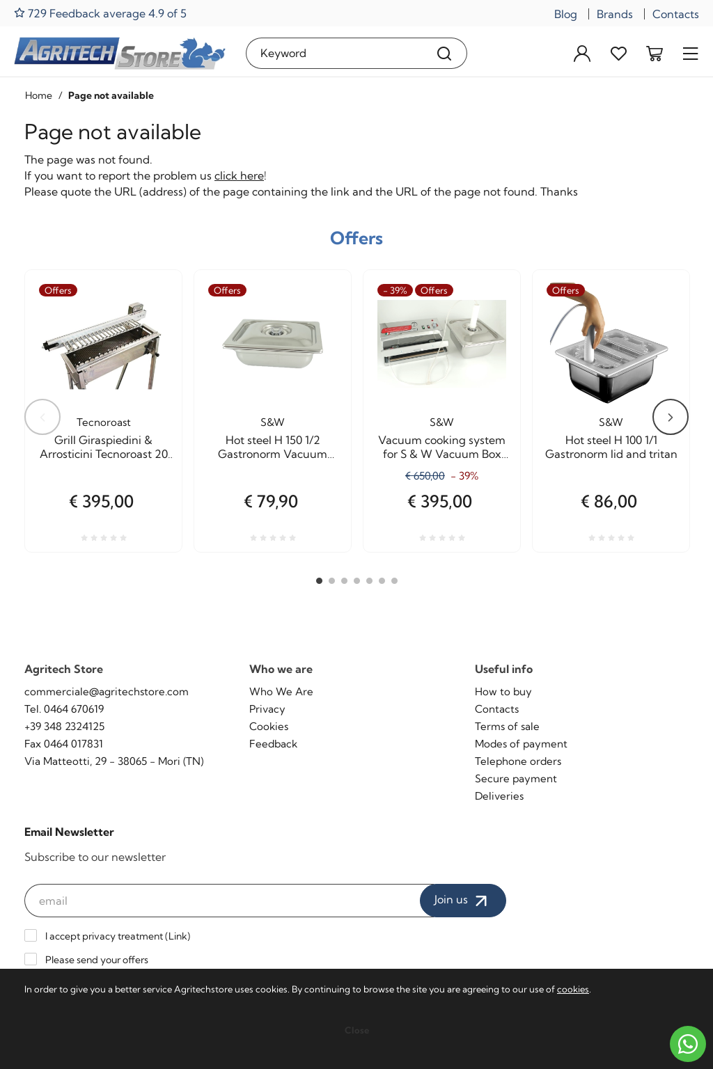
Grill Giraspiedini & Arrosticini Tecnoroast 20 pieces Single (104, 447)
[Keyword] (334, 53)
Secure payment (516, 778)
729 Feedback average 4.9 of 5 (100, 13)
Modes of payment (521, 743)
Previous (42, 417)
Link (178, 936)
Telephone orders (518, 761)
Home (38, 95)
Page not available (111, 95)
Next (670, 417)
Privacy (267, 708)
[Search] (444, 53)
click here (239, 175)
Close (357, 1030)
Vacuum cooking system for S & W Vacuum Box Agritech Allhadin (442, 447)
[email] (229, 900)
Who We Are (281, 691)
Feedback (273, 743)
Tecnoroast (104, 422)
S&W (272, 422)
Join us (463, 900)
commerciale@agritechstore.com (106, 691)
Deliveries (499, 795)
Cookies (268, 726)
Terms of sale (507, 726)
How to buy (503, 691)
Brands (615, 13)
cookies (573, 989)
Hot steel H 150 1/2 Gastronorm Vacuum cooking (272, 447)
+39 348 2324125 (64, 726)
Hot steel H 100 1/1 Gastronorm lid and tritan (611, 447)
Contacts (675, 13)
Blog (565, 13)
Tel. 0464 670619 (64, 708)
